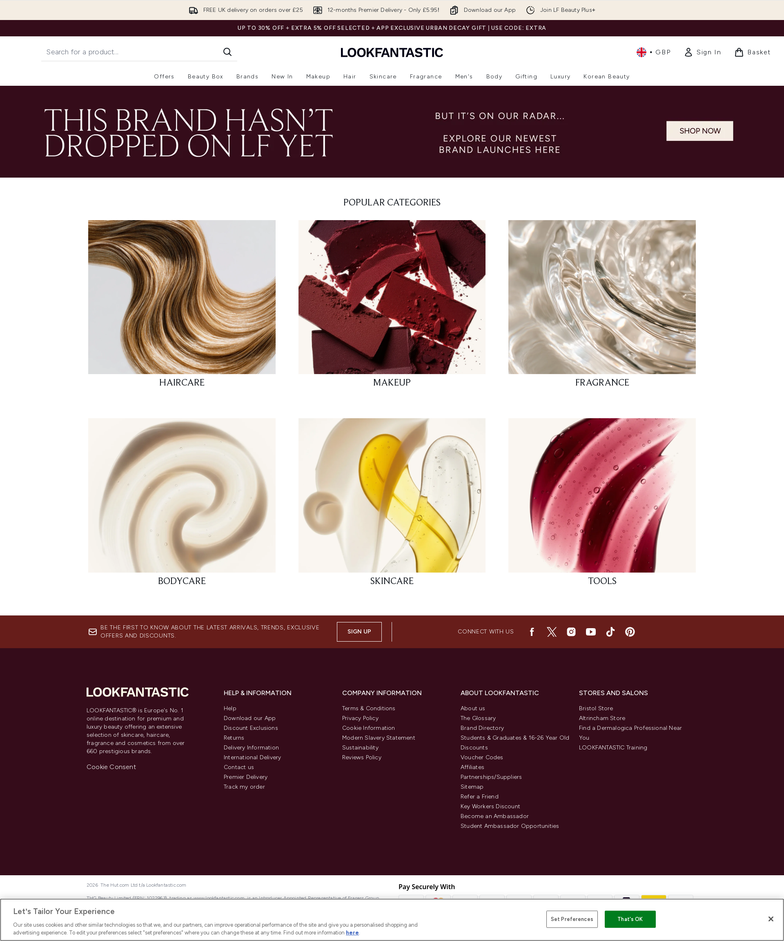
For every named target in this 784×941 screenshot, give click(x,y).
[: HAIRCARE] (182, 308)
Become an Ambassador (495, 816)
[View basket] (752, 52)
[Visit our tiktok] (610, 632)
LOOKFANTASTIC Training (613, 747)
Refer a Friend (480, 796)
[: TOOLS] (602, 506)
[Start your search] (139, 52)
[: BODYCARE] (182, 506)
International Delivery (252, 757)
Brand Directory (482, 728)
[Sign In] (702, 52)
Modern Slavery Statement (378, 737)
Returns (234, 737)
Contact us (239, 767)
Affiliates (472, 767)
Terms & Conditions (369, 708)
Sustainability (360, 747)
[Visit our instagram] (571, 632)
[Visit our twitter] (551, 632)
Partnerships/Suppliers (491, 777)
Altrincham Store (602, 718)
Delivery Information (251, 747)
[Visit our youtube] (591, 632)
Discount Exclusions (251, 728)
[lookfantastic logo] (392, 52)
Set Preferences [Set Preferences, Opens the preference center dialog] (572, 919)
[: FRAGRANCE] (602, 308)
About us (473, 708)
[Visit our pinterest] (630, 632)
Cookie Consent (111, 767)
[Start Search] (227, 52)
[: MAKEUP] (392, 308)
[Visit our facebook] (532, 632)
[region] (392, 920)
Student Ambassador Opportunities (510, 826)
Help (230, 708)
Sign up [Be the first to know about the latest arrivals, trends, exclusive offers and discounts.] (359, 631)
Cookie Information (368, 728)
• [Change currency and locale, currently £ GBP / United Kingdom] (653, 52)
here (352, 933)
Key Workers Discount (490, 806)
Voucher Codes (482, 757)
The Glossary (478, 718)
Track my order (244, 786)
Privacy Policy (360, 718)
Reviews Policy (361, 757)
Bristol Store (596, 708)
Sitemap (472, 786)
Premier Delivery (245, 777)
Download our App (250, 718)
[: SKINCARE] (392, 506)
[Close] (771, 919)
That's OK (630, 919)
